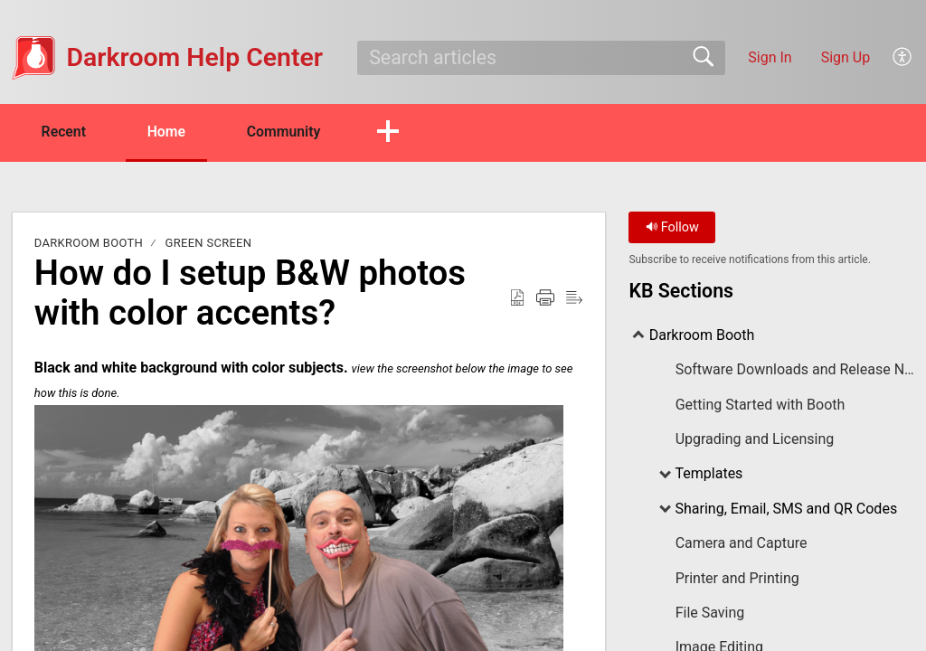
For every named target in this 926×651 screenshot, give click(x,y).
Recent (66, 131)
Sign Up (846, 57)
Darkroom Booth (88, 243)
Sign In (769, 57)
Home (171, 131)
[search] (540, 58)
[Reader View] (574, 298)
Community (291, 131)
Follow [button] (672, 228)
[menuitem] (903, 58)
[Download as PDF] (517, 298)
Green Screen (208, 243)
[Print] (545, 298)
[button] (397, 133)
